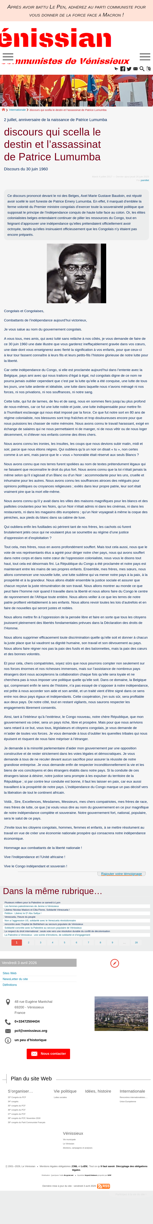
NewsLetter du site (18, 988)
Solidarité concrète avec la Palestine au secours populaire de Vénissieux (52, 934)
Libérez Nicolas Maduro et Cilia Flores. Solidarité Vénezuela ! (44, 912)
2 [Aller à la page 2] (28, 951)
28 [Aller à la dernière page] (136, 951)
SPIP (109, 1193)
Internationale (17, 110)
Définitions (11, 993)
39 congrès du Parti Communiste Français (29, 1136)
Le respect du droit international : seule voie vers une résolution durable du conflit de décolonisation (69, 939)
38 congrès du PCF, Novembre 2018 (26, 1131)
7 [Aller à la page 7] (88, 951)
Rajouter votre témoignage (121, 875)
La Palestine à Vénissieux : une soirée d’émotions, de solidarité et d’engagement (57, 943)
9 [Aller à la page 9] (112, 951)
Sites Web (11, 982)
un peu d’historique (30, 1049)
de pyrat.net (68, 1193)
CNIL (75, 1184)
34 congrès (12, 1111)
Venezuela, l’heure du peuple (24, 921)
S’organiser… (18, 1100)
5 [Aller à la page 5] (64, 951)
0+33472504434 (27, 1030)
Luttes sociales (64, 1106)
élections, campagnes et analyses (78, 1165)
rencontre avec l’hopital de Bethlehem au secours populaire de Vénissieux (53, 930)
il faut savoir (108, 1184)
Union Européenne (125, 1111)
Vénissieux (70, 1148)
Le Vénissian (67, 1160)
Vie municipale (67, 1154)
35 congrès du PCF (17, 1116)
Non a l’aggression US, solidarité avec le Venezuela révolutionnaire (48, 926)
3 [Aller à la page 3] (40, 951)
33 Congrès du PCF (17, 1106)
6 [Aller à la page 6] (76, 951)
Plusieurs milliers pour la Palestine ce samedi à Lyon (39, 904)
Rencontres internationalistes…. (132, 1106)
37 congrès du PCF (17, 1126)
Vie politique (68, 1100)
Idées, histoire (97, 1100)
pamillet (145, 181)
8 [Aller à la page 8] (100, 951)
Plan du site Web (31, 1088)
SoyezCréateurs (91, 1193)
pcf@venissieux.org (31, 1040)
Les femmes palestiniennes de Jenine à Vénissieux (38, 908)
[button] (110, 69)
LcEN (84, 1184)
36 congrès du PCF (17, 1121)
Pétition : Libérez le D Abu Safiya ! (27, 917)
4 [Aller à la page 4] (52, 951)
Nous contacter (48, 1062)
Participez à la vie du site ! (130, 1212)
